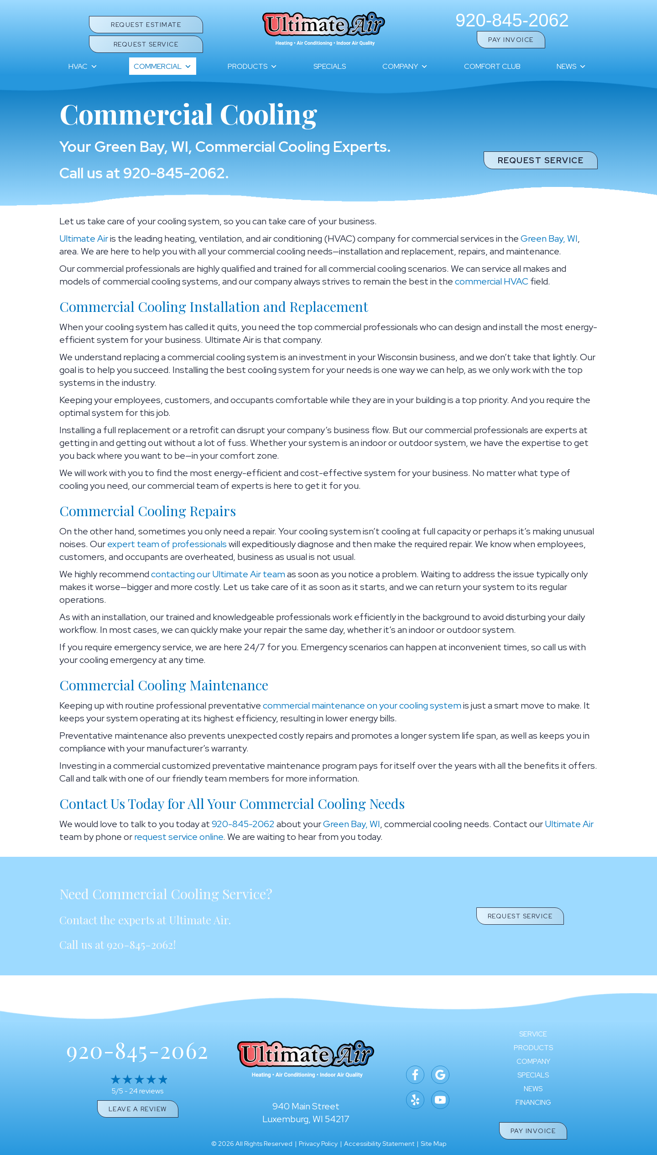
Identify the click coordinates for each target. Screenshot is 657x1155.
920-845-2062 (512, 20)
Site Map (433, 1143)
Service (533, 1034)
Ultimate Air (83, 238)
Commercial (163, 66)
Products (252, 66)
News (571, 66)
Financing (533, 1102)
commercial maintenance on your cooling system (362, 705)
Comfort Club (492, 66)
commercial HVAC (491, 281)
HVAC (83, 66)
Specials (329, 66)
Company (405, 66)
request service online (178, 837)
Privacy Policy (318, 1143)
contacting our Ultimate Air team (218, 574)
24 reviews (146, 1091)
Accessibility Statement (379, 1143)
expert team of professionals (167, 544)
